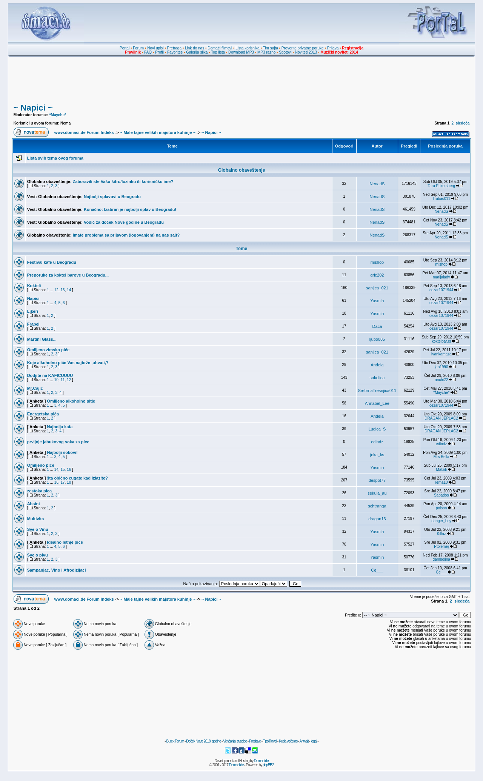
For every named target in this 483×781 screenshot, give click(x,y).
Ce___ (377, 570)
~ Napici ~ (33, 107)
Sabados (441, 495)
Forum (138, 48)
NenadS (377, 183)
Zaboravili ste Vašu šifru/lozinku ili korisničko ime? (123, 181)
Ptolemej (441, 546)
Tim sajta (270, 48)
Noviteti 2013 (306, 52)
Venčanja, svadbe (235, 741)
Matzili (441, 469)
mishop (377, 262)
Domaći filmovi (220, 48)
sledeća (463, 123)
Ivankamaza (441, 354)
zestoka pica (39, 491)
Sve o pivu (37, 555)
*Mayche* (57, 115)
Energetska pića (43, 414)
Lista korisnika (247, 48)
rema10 (441, 482)
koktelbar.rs (441, 341)
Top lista (218, 52)
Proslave (255, 741)
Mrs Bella (441, 457)
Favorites (175, 52)
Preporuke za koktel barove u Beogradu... (68, 275)
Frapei (33, 324)
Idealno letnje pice (65, 542)
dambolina (441, 559)
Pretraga (174, 48)
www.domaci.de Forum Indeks (84, 132)
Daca (377, 326)
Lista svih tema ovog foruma (55, 158)
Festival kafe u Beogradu (51, 262)
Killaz (441, 534)
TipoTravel (270, 741)
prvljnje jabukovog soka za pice (58, 442)
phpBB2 (268, 765)
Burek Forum (175, 741)
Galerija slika (197, 52)
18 (69, 482)
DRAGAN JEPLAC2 (441, 418)
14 (69, 290)
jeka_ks (377, 454)
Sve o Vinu (37, 529)
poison (441, 508)
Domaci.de (261, 761)
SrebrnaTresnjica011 (377, 390)
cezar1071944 (441, 290)
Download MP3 (241, 52)
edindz (377, 442)
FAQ (148, 52)
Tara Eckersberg (441, 186)
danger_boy (441, 521)
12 (56, 290)
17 (62, 482)
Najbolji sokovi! (62, 452)
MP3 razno (266, 52)
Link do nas (194, 48)
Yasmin (377, 300)
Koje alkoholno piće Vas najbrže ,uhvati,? (68, 362)
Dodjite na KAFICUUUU (50, 375)
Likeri (32, 311)
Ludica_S (377, 429)
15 (62, 469)
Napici (33, 298)
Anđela (377, 365)
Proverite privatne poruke (302, 48)
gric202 (377, 275)
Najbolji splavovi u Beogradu (112, 196)
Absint (33, 503)
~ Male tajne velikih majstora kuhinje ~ (157, 132)
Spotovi (285, 52)
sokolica (377, 377)
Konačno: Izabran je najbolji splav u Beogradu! (130, 209)
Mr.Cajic (35, 388)
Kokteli (34, 285)
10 (56, 380)
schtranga (377, 506)
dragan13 (377, 519)
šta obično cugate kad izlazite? (77, 478)
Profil (159, 52)
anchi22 (441, 380)
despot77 (377, 480)
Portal (124, 48)
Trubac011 (441, 199)
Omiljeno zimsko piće (48, 349)
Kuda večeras (288, 741)
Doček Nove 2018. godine (203, 741)
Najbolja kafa (59, 426)
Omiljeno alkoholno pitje (71, 401)
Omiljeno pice (40, 465)
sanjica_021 (377, 288)
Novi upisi (155, 48)
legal (314, 741)
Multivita (35, 519)
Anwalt (303, 741)
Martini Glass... (42, 339)
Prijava (333, 48)
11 (62, 380)
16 (69, 469)
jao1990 (441, 367)
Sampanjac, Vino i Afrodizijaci (56, 570)
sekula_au (377, 493)
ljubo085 (377, 339)
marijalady (441, 277)
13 (62, 290)
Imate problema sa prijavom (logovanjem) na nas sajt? (126, 235)
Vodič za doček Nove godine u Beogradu (124, 222)
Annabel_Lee (377, 403)
